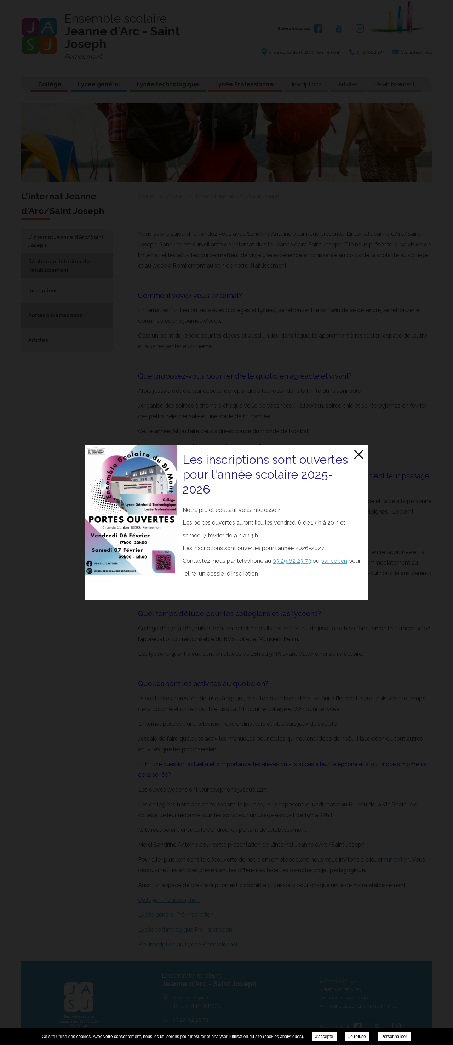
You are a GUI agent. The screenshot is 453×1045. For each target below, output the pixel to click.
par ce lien (334, 560)
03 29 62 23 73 (292, 560)
